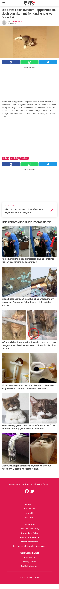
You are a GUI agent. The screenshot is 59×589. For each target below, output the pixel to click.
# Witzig (14, 158)
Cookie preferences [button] (29, 566)
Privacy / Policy (29, 561)
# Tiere (5, 158)
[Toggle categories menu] (3, 3)
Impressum (29, 557)
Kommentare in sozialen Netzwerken (29, 546)
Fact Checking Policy (29, 528)
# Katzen (24, 158)
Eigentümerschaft (29, 541)
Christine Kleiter (16, 21)
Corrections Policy (29, 533)
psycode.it (29, 517)
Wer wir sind (29, 508)
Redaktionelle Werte (29, 537)
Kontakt (29, 513)
